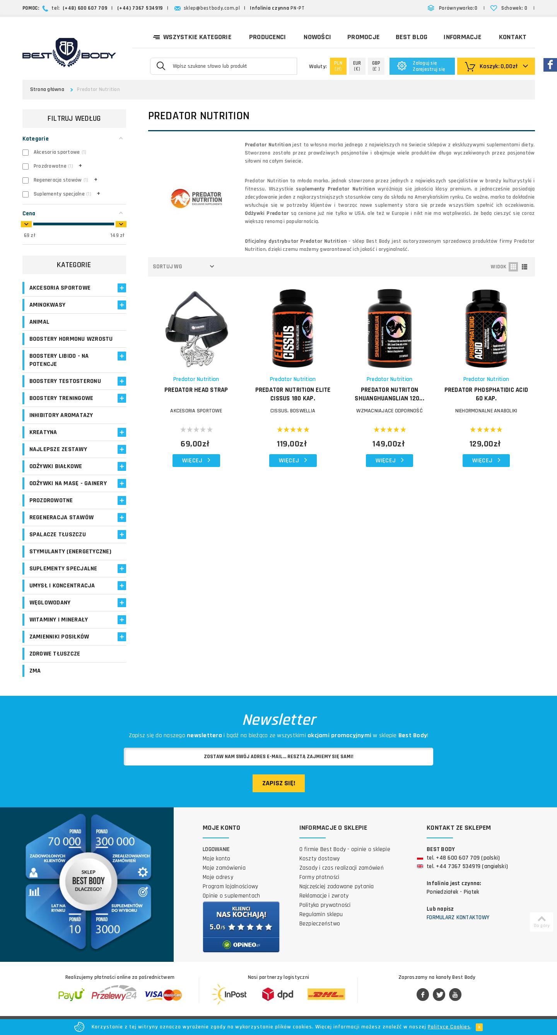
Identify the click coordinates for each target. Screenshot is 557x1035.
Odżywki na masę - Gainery (68, 483)
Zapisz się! (278, 783)
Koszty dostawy (319, 858)
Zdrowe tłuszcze (54, 654)
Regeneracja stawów (61, 517)
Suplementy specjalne (63, 569)
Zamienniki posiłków (59, 637)
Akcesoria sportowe (60, 288)
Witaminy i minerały (58, 620)
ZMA (35, 671)
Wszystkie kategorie (192, 36)
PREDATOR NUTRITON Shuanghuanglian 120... (389, 394)
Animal (39, 322)
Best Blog (411, 37)
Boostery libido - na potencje (59, 360)
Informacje (462, 37)
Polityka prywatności (325, 905)
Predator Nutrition (196, 379)
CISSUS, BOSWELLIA (292, 410)
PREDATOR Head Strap (196, 390)
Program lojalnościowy (230, 886)
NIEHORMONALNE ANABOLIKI (486, 410)
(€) (357, 66)
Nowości (317, 37)
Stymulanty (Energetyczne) (70, 552)
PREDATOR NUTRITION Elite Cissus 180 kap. (293, 394)
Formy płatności (319, 877)
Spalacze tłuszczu (57, 534)
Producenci (267, 37)
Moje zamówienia (224, 868)
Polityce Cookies (449, 1026)
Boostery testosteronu (65, 381)
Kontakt (513, 37)
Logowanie (216, 849)
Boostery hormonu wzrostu (71, 339)
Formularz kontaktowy (458, 917)
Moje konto (217, 858)
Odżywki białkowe (55, 466)
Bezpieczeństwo (319, 923)
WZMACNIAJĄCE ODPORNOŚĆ (389, 410)
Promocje (363, 37)
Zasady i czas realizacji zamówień (341, 868)
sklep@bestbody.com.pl (212, 8)
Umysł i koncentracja (62, 586)
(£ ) (376, 66)
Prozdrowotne (51, 500)
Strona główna (47, 89)
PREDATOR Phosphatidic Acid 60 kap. (486, 394)
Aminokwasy (47, 305)
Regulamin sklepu (321, 914)
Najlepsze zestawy (58, 449)
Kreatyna (43, 432)
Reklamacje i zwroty (324, 895)
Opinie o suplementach (231, 895)
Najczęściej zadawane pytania (336, 886)
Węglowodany (50, 603)
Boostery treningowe (61, 398)
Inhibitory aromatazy (61, 415)
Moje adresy (218, 877)
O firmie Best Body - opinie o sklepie (344, 849)
